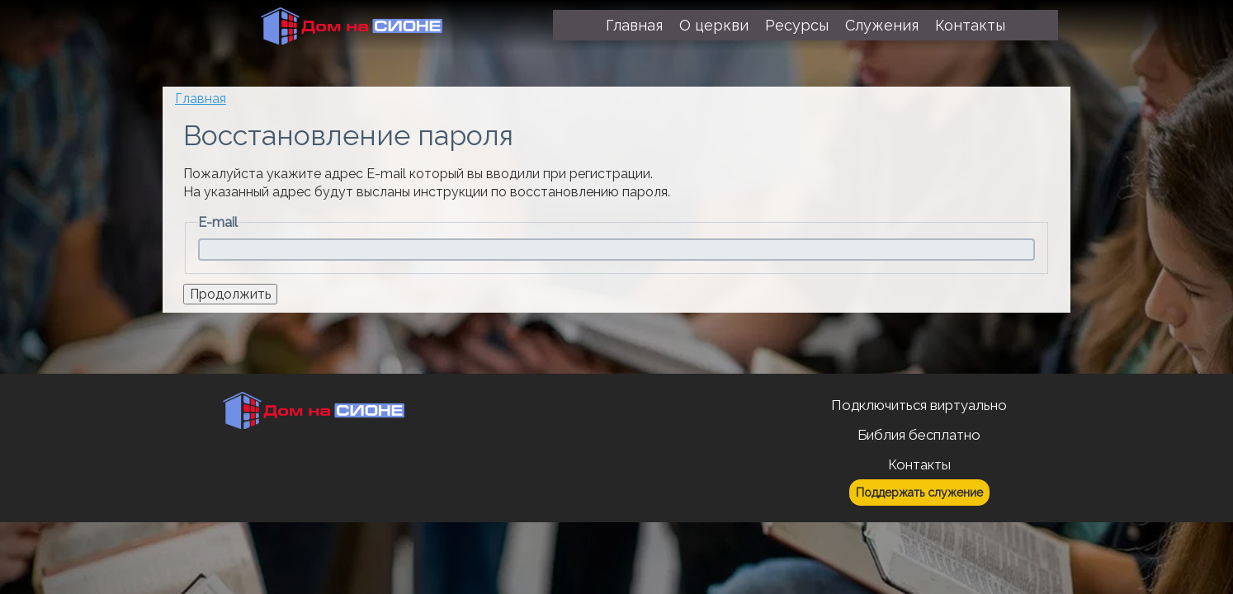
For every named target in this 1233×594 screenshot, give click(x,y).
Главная (200, 98)
